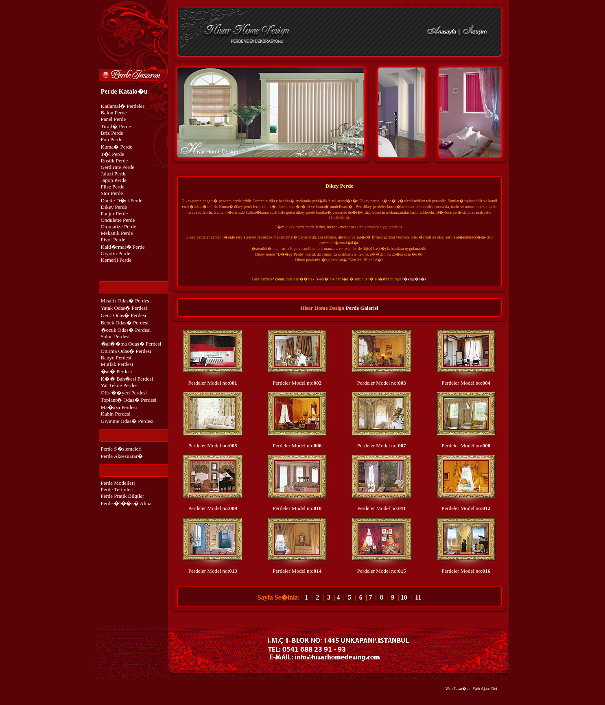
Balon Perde (114, 112)
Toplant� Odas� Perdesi (129, 400)
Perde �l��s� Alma (126, 503)
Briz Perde (112, 133)
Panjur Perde (114, 213)
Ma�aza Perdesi (119, 407)
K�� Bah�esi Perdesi (127, 379)
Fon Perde (111, 139)
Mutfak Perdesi (117, 364)
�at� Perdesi (116, 371)
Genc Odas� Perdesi (123, 315)
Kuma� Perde (117, 147)
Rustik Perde (114, 161)
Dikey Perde (114, 207)
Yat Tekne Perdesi (120, 385)
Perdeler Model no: (212, 383)
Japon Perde (114, 180)
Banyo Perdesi (116, 358)
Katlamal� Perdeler (122, 106)
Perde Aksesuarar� (122, 456)
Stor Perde (112, 193)
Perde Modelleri (118, 483)
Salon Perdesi (115, 336)
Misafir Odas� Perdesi (126, 301)
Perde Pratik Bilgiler (122, 496)
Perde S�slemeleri (121, 449)
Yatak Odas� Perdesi (124, 308)
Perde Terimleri (117, 489)
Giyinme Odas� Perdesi (127, 421)
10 (404, 597)
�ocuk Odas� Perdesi (126, 330)
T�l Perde (112, 154)
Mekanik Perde (117, 233)
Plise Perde (112, 187)
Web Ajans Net (485, 688)
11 (418, 597)
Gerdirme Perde (118, 167)
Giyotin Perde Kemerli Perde (116, 256)
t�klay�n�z (414, 279)
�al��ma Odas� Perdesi (131, 344)
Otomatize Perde (118, 226)
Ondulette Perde (118, 220)
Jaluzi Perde (114, 174)
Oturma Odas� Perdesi (126, 351)
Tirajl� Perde (116, 126)
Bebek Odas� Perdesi (125, 323)
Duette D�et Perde (122, 200)
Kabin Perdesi (116, 414)
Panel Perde (113, 119)
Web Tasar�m (457, 688)
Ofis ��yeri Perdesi (124, 393)
